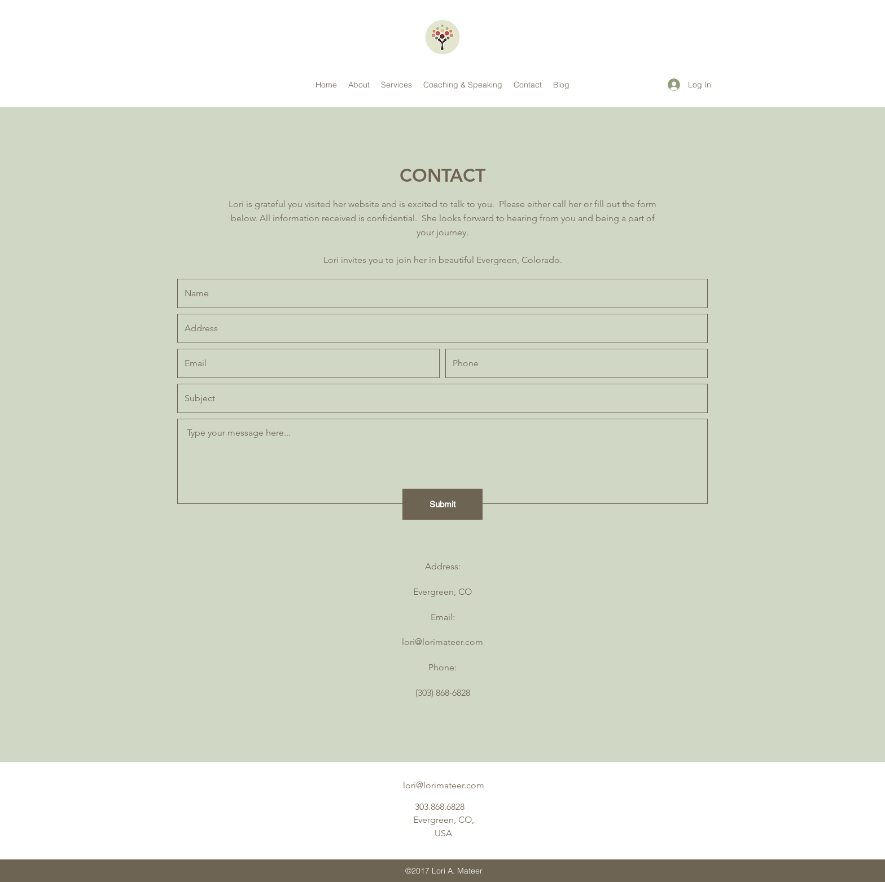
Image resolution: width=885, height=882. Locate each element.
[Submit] (442, 504)
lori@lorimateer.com (442, 642)
